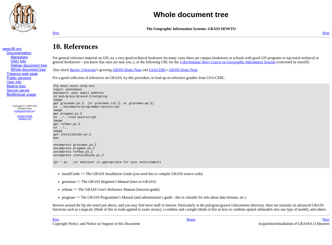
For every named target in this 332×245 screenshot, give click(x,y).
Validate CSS (24, 118)
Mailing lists (16, 86)
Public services (19, 78)
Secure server (18, 90)
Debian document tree (29, 65)
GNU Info (18, 61)
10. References (75, 46)
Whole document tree (28, 70)
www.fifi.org (12, 49)
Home (191, 236)
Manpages (19, 57)
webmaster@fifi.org (24, 111)
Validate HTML (25, 116)
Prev (56, 33)
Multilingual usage (21, 95)
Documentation (19, 53)
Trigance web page (22, 74)
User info (14, 82)
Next (325, 33)
